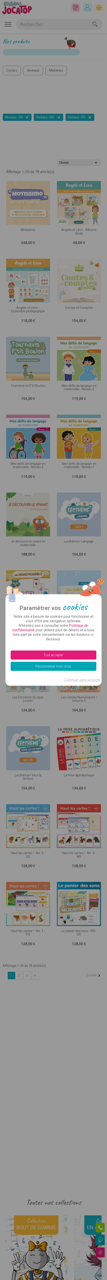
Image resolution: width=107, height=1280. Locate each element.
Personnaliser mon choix (53, 666)
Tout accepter (53, 655)
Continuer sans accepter (82, 680)
